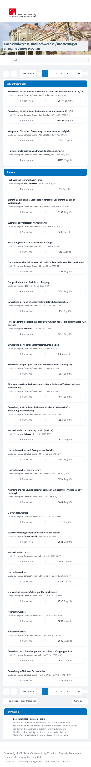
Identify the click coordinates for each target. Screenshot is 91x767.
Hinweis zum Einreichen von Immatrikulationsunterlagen (36, 151)
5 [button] (67, 73)
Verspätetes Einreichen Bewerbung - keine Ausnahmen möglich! (39, 131)
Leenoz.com (75, 753)
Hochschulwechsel (17, 572)
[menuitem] (10, 761)
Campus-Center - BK (32, 265)
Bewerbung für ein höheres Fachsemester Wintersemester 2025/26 (40, 111)
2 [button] (50, 73)
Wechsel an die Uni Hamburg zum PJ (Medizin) (30, 430)
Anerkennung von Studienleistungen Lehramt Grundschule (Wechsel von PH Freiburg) (45, 491)
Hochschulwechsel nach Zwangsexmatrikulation (31, 450)
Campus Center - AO (32, 226)
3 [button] (56, 73)
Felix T (26, 285)
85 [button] (79, 73)
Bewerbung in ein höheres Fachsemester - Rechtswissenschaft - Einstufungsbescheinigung (39, 409)
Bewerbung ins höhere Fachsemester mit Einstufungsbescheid (38, 302)
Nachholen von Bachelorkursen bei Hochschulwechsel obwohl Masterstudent (46, 262)
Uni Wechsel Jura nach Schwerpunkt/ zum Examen (32, 592)
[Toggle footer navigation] (4, 745)
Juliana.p (27, 434)
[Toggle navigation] (87, 11)
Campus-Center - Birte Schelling (37, 95)
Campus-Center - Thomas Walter (37, 674)
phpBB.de (37, 757)
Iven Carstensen (30, 183)
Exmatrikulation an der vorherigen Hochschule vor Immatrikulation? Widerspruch (41, 201)
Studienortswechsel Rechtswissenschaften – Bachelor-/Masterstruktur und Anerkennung (44, 386)
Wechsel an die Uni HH (19, 552)
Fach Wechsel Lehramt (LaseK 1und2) (25, 180)
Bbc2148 (27, 328)
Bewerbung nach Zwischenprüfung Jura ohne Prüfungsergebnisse (40, 651)
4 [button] (61, 73)
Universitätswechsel (18, 512)
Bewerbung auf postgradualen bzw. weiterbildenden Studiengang (40, 364)
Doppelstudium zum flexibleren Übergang (28, 282)
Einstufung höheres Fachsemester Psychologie (30, 242)
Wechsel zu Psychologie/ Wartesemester (27, 222)
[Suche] (79, 60)
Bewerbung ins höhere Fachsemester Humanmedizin (33, 344)
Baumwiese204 (30, 536)
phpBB (19, 753)
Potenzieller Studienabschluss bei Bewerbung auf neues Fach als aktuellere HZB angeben (47, 323)
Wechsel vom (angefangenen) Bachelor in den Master (34, 532)
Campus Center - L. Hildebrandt (37, 206)
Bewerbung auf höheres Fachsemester (26, 671)
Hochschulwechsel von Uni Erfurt (24, 470)
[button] (85, 73)
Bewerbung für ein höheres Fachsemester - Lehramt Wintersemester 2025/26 (45, 91)
